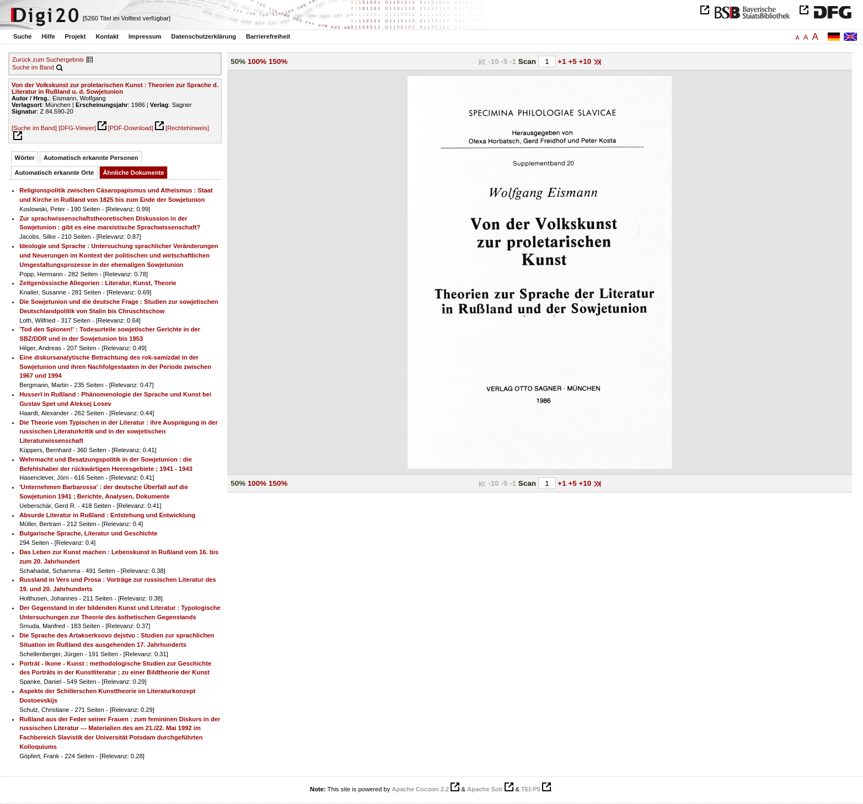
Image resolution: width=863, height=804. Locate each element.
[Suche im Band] (34, 128)
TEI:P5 (530, 789)
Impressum (145, 36)
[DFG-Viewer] (77, 128)
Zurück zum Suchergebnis (48, 59)
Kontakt (107, 36)
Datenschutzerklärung (204, 36)
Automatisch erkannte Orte (54, 172)
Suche (22, 36)
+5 (573, 61)
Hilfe (48, 36)
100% (257, 61)
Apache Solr (485, 789)
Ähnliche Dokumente (133, 172)
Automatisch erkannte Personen (91, 157)
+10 (585, 61)
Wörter (25, 157)
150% (278, 61)
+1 (563, 61)
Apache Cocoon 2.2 (420, 789)
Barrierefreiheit (268, 36)
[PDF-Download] (130, 128)
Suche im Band (33, 67)
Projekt (75, 36)
